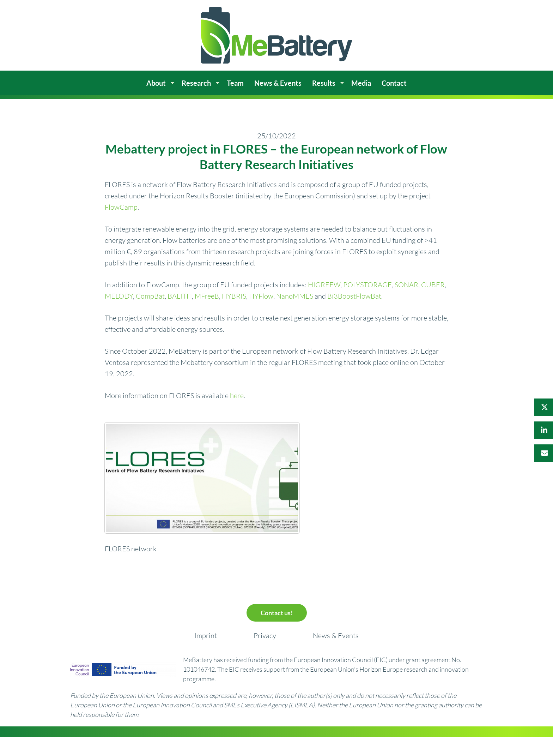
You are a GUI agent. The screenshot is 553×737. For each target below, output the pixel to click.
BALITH (180, 296)
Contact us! (277, 613)
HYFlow (261, 296)
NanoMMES (294, 296)
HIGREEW (324, 284)
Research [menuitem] (196, 83)
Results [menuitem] (323, 83)
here (237, 395)
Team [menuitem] (235, 83)
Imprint (205, 635)
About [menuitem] (156, 83)
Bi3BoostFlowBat (354, 296)
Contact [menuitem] (394, 83)
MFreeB (207, 296)
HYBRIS (234, 296)
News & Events (336, 635)
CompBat (150, 296)
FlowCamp (121, 207)
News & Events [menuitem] (278, 83)
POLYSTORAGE (367, 284)
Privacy (265, 635)
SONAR (406, 284)
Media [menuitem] (361, 83)
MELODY (119, 296)
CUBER (433, 284)
